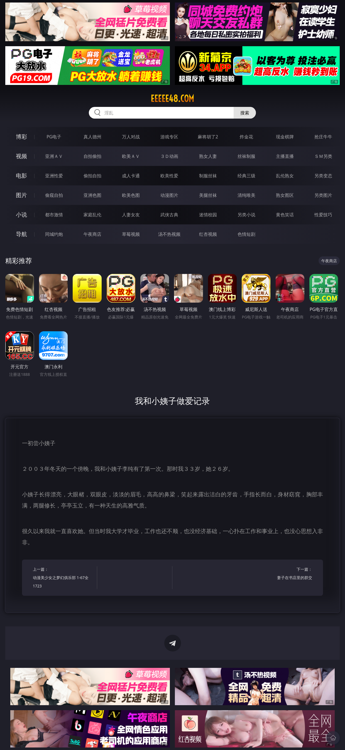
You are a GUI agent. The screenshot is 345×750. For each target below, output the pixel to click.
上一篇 (63, 578)
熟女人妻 (208, 156)
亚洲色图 (92, 195)
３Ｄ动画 (169, 156)
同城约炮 (54, 234)
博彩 (21, 136)
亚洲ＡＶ (54, 156)
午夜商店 (92, 234)
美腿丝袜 (208, 195)
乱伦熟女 (285, 176)
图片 (21, 195)
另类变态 (323, 176)
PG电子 (54, 137)
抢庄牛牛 (323, 137)
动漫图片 (169, 195)
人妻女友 (131, 215)
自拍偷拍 (92, 156)
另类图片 (323, 195)
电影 (21, 175)
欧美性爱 (169, 176)
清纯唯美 (246, 195)
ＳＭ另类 (323, 156)
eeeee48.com (172, 98)
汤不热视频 (169, 234)
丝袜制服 (246, 156)
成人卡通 (131, 176)
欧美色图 (131, 195)
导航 (21, 234)
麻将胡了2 (208, 137)
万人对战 (131, 137)
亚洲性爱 (54, 176)
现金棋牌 (285, 137)
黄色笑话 (285, 215)
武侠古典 (169, 215)
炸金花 (246, 137)
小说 (21, 214)
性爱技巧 (323, 215)
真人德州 (92, 137)
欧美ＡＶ (131, 156)
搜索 (244, 113)
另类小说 (246, 215)
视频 (21, 156)
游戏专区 (169, 137)
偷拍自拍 (92, 176)
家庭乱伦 (92, 215)
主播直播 (285, 156)
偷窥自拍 (54, 195)
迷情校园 (208, 215)
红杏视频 (208, 234)
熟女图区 (285, 195)
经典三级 (246, 176)
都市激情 (54, 215)
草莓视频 (131, 234)
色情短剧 (246, 234)
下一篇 (281, 574)
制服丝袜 (208, 176)
